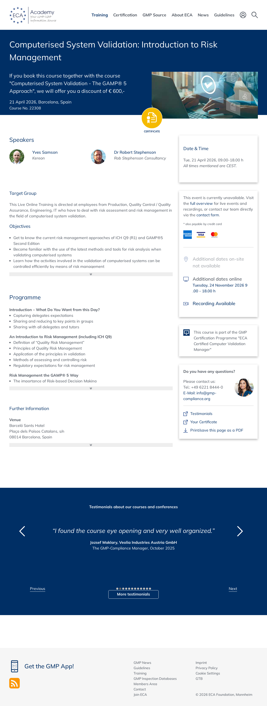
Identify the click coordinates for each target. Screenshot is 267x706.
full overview (201, 203)
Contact (140, 689)
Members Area (145, 684)
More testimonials (133, 594)
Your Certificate (203, 421)
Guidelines (142, 668)
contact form (207, 214)
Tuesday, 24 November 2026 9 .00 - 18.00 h (220, 288)
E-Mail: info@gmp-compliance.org (199, 395)
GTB (199, 678)
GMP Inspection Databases (155, 678)
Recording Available (214, 303)
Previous (37, 588)
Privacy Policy (207, 668)
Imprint (201, 662)
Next (233, 588)
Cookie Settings (208, 673)
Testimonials (201, 413)
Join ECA (140, 694)
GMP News (142, 662)
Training (140, 673)
